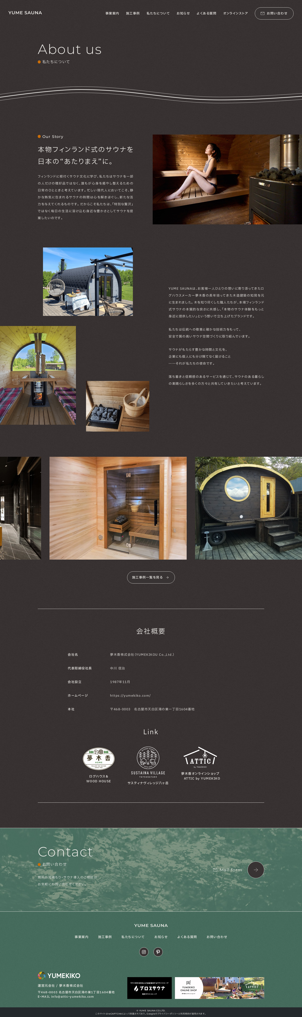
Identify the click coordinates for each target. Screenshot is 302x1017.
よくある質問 (206, 13)
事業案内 (112, 13)
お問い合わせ (217, 937)
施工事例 (133, 13)
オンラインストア (235, 13)
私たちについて (158, 13)
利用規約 (184, 1013)
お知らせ (183, 13)
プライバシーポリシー (167, 1013)
